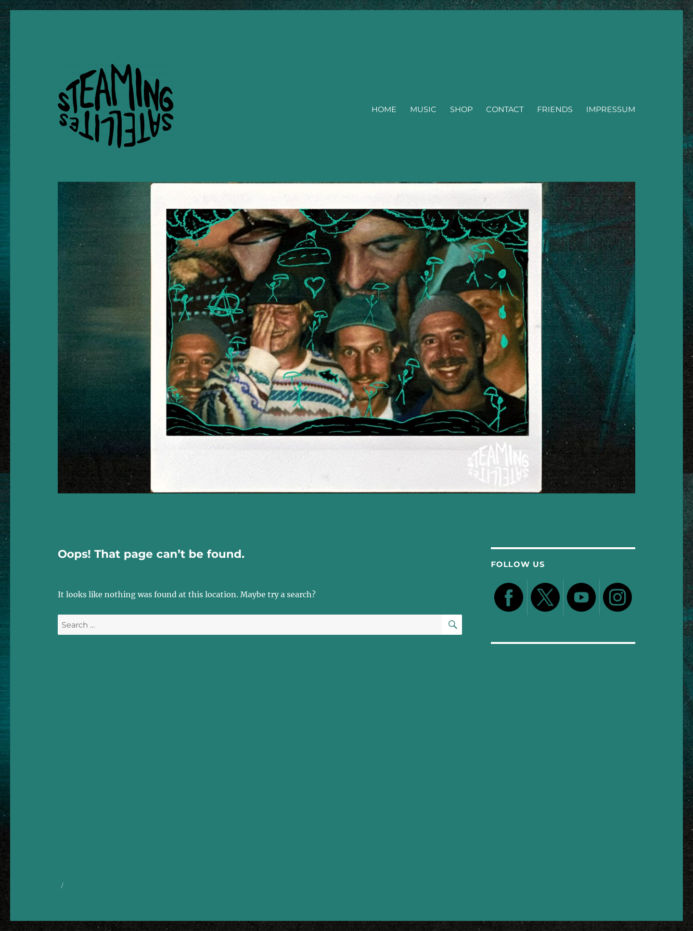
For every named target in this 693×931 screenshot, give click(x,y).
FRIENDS (555, 109)
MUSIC (423, 109)
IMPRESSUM (610, 109)
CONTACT (505, 109)
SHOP (461, 109)
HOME (384, 109)
